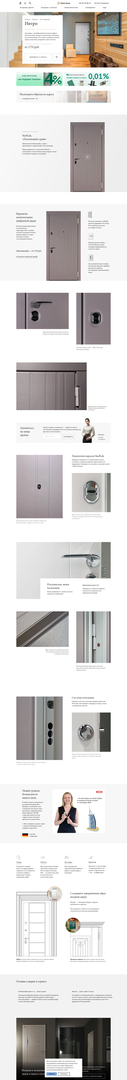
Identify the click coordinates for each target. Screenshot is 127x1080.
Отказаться (64, 1074)
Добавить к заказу (38, 57)
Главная (27, 19)
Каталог (35, 19)
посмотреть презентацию (90, 1076)
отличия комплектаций (27, 256)
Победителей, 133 (30, 98)
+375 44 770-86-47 (84, 3)
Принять (52, 1074)
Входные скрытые (49, 7)
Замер (18, 862)
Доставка (68, 862)
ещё (104, 7)
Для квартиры (45, 19)
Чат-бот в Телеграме (101, 3)
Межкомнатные (71, 7)
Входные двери (27, 7)
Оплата (43, 862)
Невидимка (91, 7)
